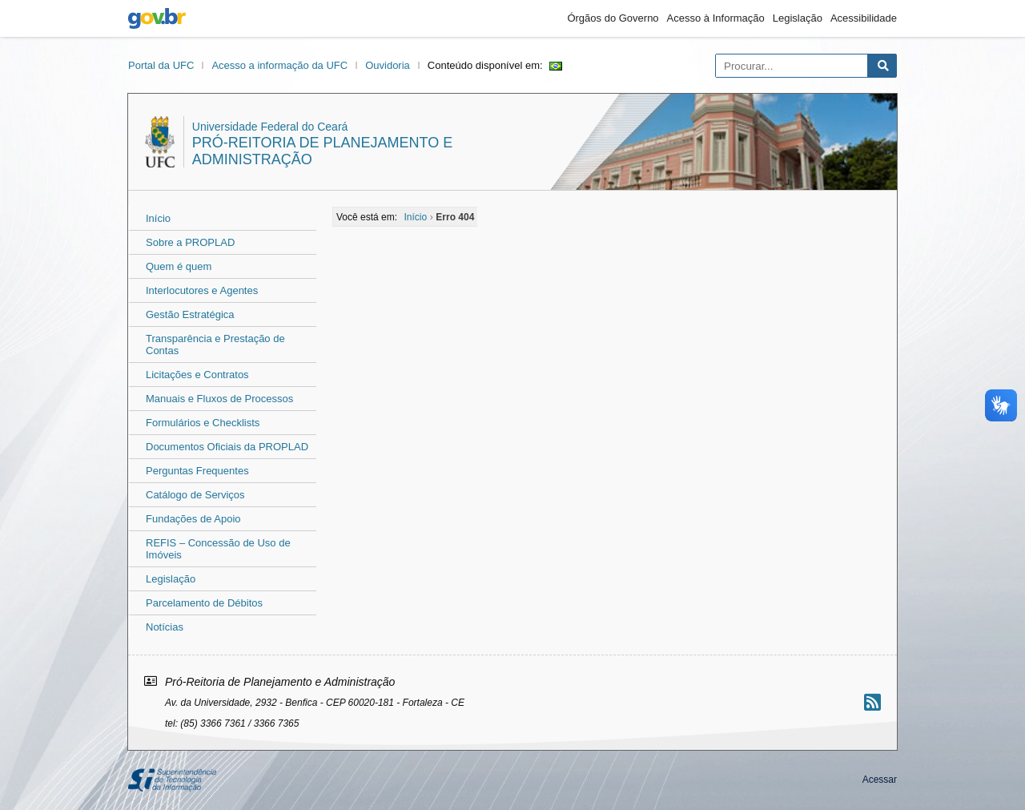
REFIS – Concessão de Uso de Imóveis (218, 549)
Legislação (797, 18)
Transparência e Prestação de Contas (215, 344)
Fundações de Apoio (193, 519)
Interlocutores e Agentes (202, 290)
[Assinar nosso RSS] (872, 702)
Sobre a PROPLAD (190, 242)
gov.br (157, 18)
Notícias (164, 627)
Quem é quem (178, 266)
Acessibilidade (863, 18)
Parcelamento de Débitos (204, 603)
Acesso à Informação (716, 18)
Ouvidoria (387, 65)
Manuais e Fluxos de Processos (219, 399)
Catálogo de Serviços (195, 495)
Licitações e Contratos (197, 375)
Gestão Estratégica (190, 314)
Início (158, 218)
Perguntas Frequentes (197, 471)
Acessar (879, 779)
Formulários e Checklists (202, 423)
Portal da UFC (161, 65)
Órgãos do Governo (612, 18)
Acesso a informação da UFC (279, 65)
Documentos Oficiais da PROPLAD (227, 447)
